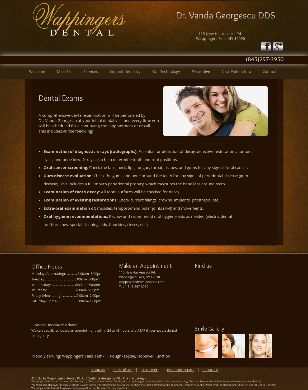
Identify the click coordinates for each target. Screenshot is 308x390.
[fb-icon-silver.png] (266, 47)
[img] (206, 346)
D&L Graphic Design (131, 378)
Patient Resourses (180, 370)
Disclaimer (149, 370)
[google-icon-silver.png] (278, 47)
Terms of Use (122, 370)
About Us (98, 370)
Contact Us (210, 370)
